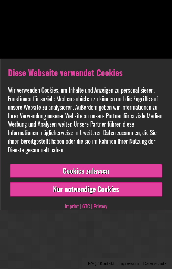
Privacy (100, 206)
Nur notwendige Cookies (86, 189)
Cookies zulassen (86, 171)
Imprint (72, 206)
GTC (86, 206)
